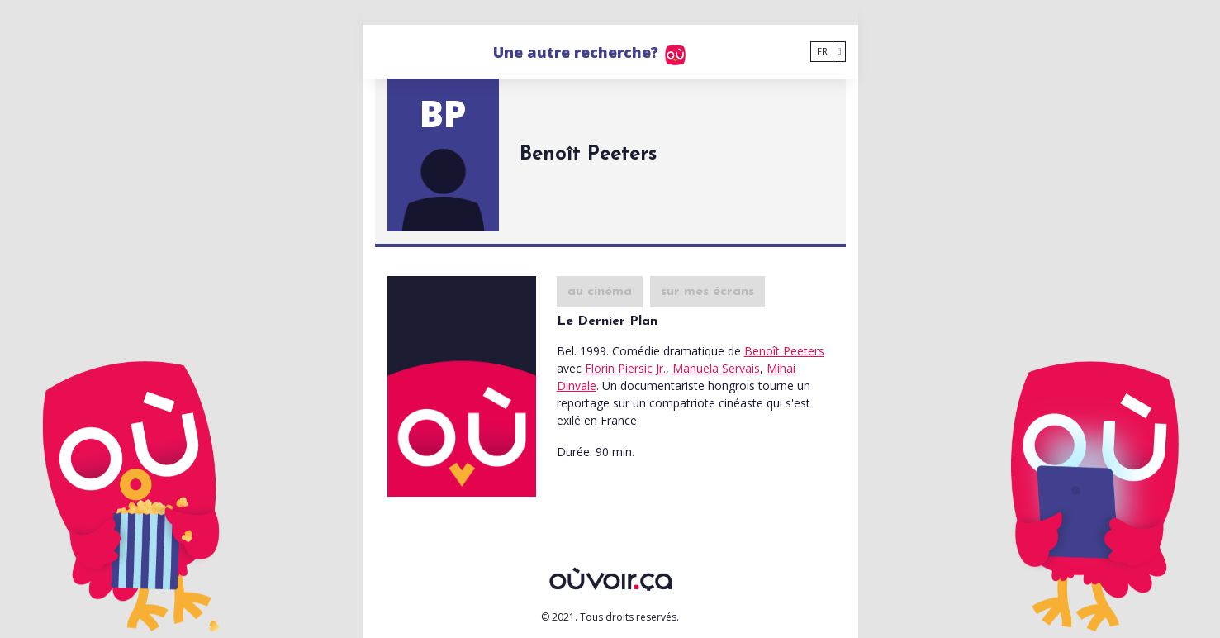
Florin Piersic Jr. (625, 368)
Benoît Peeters (784, 351)
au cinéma (599, 291)
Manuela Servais (716, 368)
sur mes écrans (707, 291)
